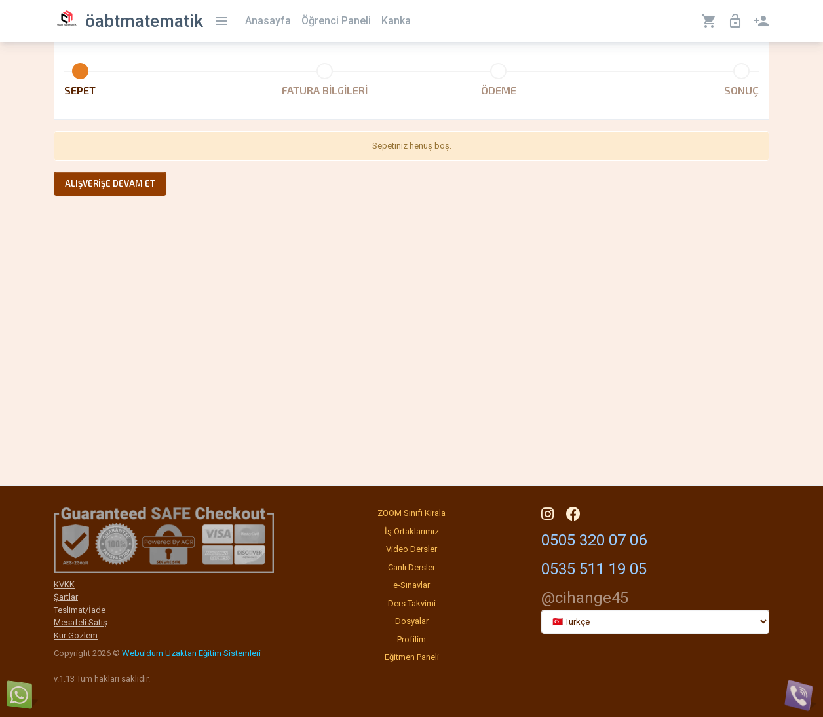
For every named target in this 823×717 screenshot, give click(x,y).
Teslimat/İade (79, 610)
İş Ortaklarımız (412, 531)
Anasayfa (268, 20)
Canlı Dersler (411, 567)
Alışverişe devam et (110, 183)
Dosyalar (412, 621)
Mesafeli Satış (80, 622)
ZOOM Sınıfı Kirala (411, 513)
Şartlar (66, 597)
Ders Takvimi (412, 603)
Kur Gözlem (76, 635)
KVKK (64, 584)
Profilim (411, 639)
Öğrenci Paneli (336, 20)
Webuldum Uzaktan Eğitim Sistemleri (191, 653)
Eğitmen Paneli (412, 657)
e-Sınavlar (411, 585)
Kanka (396, 20)
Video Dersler (411, 549)
